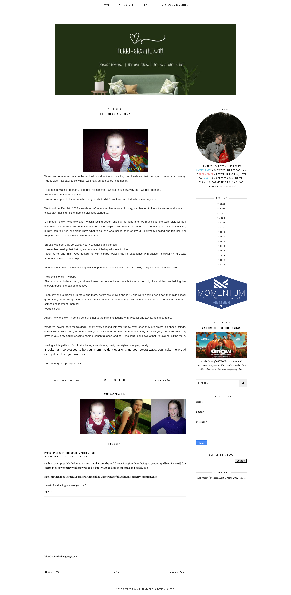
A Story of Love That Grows (221, 328)
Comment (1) (162, 380)
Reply (48, 492)
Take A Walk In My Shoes (140, 589)
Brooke (78, 380)
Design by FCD (165, 589)
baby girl (66, 380)
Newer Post (52, 572)
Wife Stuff (126, 5)
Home (106, 5)
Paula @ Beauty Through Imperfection (69, 453)
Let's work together (174, 5)
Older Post (178, 572)
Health (147, 5)
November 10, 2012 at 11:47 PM (65, 456)
